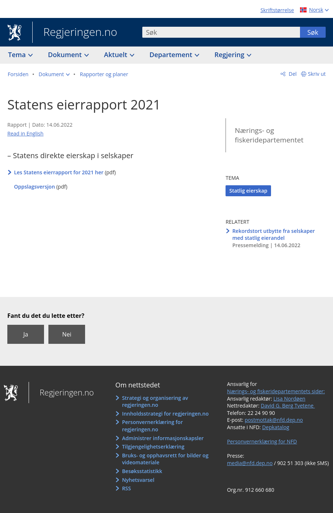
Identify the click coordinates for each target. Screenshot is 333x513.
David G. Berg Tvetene (288, 405)
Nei (66, 334)
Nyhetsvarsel (138, 479)
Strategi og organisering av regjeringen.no (155, 401)
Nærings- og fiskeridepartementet (269, 135)
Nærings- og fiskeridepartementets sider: (276, 391)
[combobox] (221, 32)
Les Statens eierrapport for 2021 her (58, 172)
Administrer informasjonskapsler (163, 438)
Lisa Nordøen (289, 398)
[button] (54, 74)
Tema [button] (18, 54)
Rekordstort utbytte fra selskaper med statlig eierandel (273, 234)
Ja (25, 334)
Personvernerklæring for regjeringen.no (152, 426)
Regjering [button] (230, 54)
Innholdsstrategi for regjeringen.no (165, 413)
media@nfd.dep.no (249, 463)
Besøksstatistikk (142, 471)
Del (292, 73)
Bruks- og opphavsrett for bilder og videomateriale (165, 459)
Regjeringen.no (74, 32)
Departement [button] (172, 54)
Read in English (25, 133)
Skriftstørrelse (277, 10)
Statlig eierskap (248, 190)
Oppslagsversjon (34, 186)
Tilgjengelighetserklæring (153, 446)
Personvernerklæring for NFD (262, 441)
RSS (126, 488)
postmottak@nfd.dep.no (274, 419)
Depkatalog (275, 427)
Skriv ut (317, 73)
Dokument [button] (66, 54)
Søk (312, 32)
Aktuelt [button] (116, 54)
